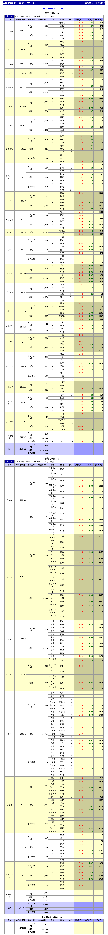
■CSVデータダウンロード (54, 9)
